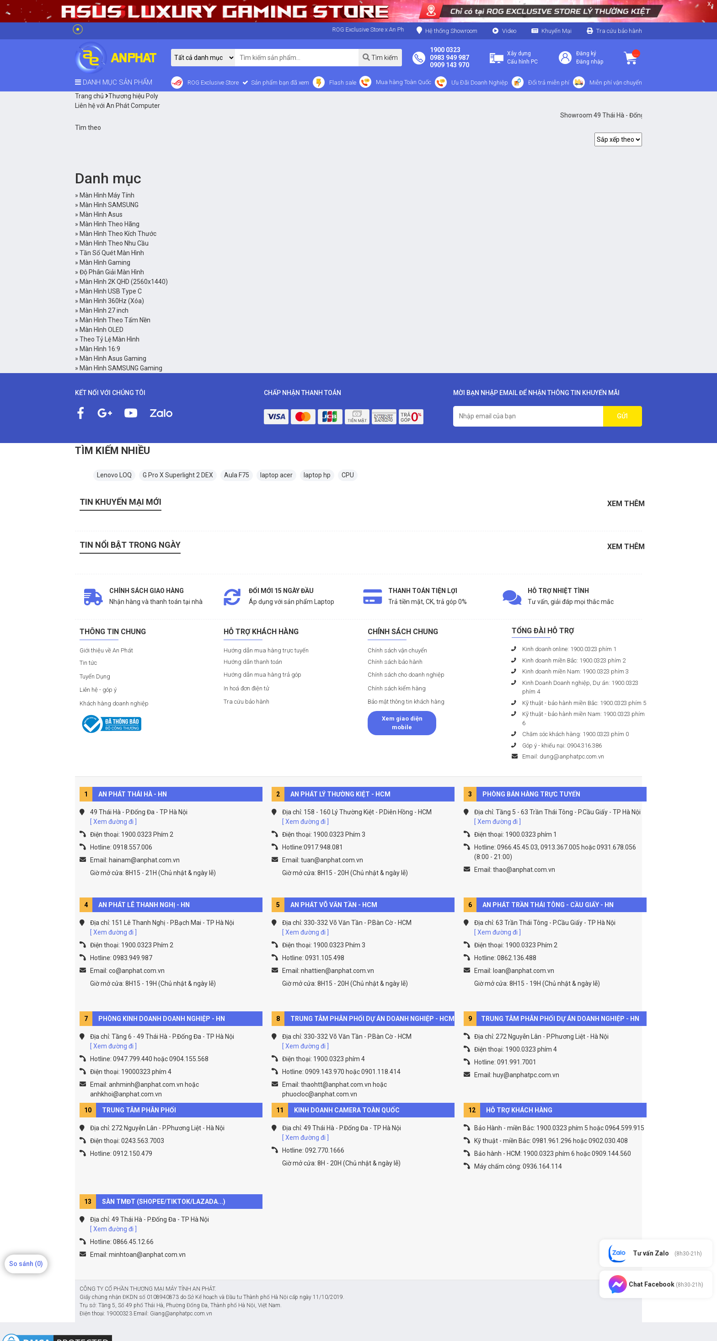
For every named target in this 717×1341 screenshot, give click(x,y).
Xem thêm (626, 503)
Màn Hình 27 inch (104, 310)
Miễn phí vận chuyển (615, 82)
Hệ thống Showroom (447, 30)
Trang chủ (89, 96)
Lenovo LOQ (114, 475)
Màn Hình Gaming (105, 262)
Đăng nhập (589, 62)
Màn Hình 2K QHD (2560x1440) (124, 281)
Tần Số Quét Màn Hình (112, 252)
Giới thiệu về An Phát (106, 650)
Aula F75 (236, 475)
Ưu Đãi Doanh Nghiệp (479, 82)
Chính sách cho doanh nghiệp (406, 674)
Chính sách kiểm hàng (397, 688)
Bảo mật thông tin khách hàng (406, 701)
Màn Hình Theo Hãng (109, 224)
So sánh (26, 1263)
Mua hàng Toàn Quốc (403, 82)
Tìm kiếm (380, 57)
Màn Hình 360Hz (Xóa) (112, 301)
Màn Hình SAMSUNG (109, 204)
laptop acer (276, 475)
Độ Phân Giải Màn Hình (112, 272)
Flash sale (342, 82)
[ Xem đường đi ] (113, 821)
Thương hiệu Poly (131, 96)
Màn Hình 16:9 (100, 349)
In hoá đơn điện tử (246, 688)
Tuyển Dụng (95, 676)
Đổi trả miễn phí (548, 82)
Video (509, 30)
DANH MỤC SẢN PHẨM (113, 82)
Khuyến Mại (556, 30)
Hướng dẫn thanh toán (253, 661)
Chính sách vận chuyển (397, 650)
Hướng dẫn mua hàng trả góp (262, 674)
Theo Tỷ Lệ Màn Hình (109, 339)
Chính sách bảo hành (395, 661)
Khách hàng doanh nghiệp (114, 703)
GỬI (622, 416)
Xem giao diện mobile (402, 723)
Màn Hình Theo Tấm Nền (115, 320)
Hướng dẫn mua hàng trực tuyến (266, 650)
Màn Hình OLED (101, 329)
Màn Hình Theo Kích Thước (118, 233)
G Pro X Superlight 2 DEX (178, 475)
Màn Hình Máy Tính (107, 195)
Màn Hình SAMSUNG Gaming (121, 368)
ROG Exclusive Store (213, 82)
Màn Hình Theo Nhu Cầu (114, 243)
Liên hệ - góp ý (98, 689)
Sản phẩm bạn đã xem (279, 82)
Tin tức (88, 662)
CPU (348, 475)
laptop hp (317, 475)
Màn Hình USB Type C (111, 291)
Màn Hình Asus (101, 214)
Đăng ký (586, 53)
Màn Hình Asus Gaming (113, 358)
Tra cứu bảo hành (619, 30)
